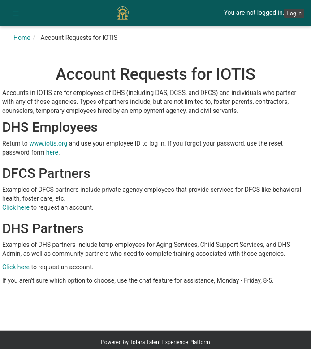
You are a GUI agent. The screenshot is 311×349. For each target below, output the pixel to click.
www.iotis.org (48, 143)
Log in (294, 13)
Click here (16, 207)
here (52, 152)
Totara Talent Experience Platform (170, 342)
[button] (16, 13)
